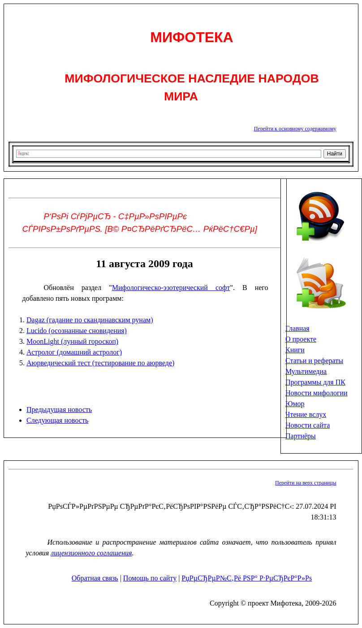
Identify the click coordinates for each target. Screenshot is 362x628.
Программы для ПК (315, 382)
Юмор (295, 403)
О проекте (300, 339)
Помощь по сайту (150, 578)
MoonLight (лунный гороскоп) (72, 341)
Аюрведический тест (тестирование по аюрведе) (100, 363)
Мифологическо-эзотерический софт (171, 287)
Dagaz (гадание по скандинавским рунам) (89, 320)
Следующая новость (57, 420)
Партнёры (300, 436)
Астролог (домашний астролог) (74, 352)
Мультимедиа (306, 371)
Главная (297, 328)
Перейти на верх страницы (305, 483)
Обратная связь (95, 578)
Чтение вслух (305, 414)
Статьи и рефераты (314, 360)
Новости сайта (307, 425)
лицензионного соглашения (91, 553)
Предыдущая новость (59, 409)
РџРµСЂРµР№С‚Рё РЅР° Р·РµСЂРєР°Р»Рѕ (246, 578)
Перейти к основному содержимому (295, 129)
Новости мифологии (316, 393)
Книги (295, 350)
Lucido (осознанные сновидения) (76, 330)
